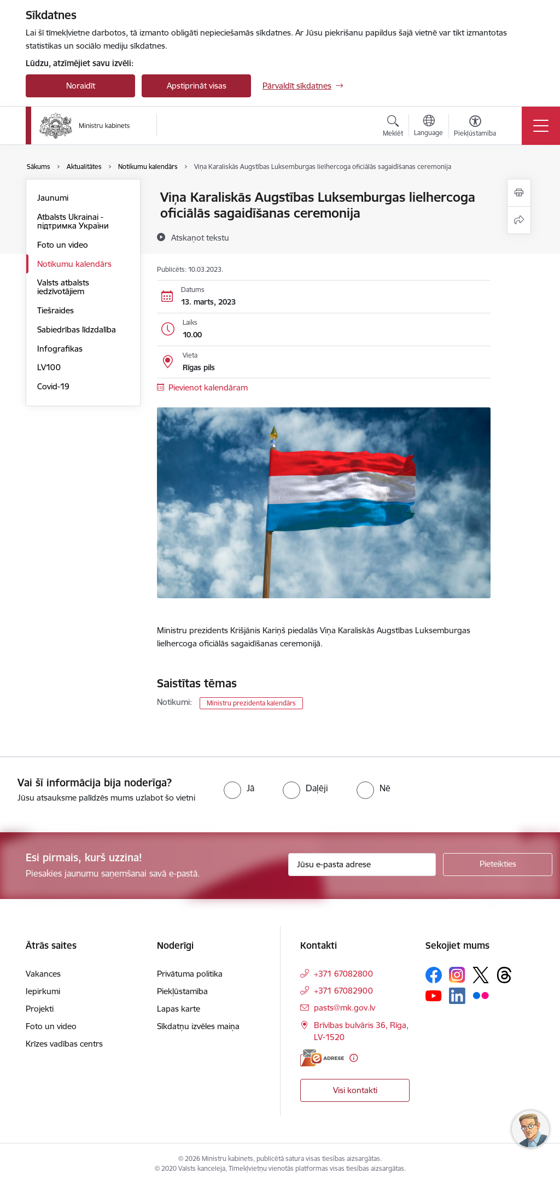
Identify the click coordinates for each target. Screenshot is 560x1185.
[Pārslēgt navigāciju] (541, 126)
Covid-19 (53, 386)
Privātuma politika (190, 973)
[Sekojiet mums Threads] (504, 975)
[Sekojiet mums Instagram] (457, 975)
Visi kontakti (355, 1090)
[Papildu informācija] (353, 1058)
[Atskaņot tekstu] (200, 237)
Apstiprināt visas (196, 85)
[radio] (239, 788)
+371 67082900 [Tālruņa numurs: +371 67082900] (343, 990)
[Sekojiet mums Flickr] (480, 995)
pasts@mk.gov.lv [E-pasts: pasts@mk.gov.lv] (344, 1007)
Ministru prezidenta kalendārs (251, 703)
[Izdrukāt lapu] (519, 192)
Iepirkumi (43, 991)
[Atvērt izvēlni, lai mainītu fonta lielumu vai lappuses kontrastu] (474, 127)
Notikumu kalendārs (74, 264)
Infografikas (60, 348)
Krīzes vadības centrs (64, 1043)
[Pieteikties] (497, 864)
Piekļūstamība (182, 991)
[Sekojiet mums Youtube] (433, 995)
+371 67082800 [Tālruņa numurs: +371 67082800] (343, 973)
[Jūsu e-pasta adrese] (362, 864)
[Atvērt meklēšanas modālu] (393, 127)
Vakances (43, 973)
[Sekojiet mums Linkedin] (457, 996)
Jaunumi (52, 197)
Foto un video (62, 245)
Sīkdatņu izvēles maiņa (198, 1026)
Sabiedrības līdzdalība (76, 329)
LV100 (49, 367)
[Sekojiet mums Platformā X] (480, 975)
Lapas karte (178, 1008)
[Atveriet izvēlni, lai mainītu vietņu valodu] (428, 126)
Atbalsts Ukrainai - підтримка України (73, 221)
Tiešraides (55, 310)
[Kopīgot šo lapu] (519, 220)
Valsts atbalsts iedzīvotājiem (63, 286)
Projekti (40, 1008)
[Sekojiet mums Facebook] (433, 975)
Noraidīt (80, 85)
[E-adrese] (322, 1058)
